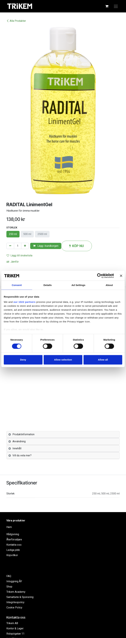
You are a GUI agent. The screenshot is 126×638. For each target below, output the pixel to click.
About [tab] (109, 285)
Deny (23, 359)
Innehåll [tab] (16, 448)
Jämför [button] (13, 261)
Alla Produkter (16, 20)
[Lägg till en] (25, 246)
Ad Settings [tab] (78, 285)
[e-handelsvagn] (107, 6)
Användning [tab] (19, 441)
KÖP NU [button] (76, 246)
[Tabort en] (10, 246)
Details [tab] (47, 285)
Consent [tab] (17, 285)
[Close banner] (121, 276)
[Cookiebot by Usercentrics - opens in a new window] (99, 275)
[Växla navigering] (116, 6)
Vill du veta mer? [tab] (22, 455)
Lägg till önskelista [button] (19, 255)
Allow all (103, 359)
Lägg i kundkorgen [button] (45, 245)
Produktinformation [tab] (23, 434)
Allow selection (63, 359)
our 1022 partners (24, 302)
